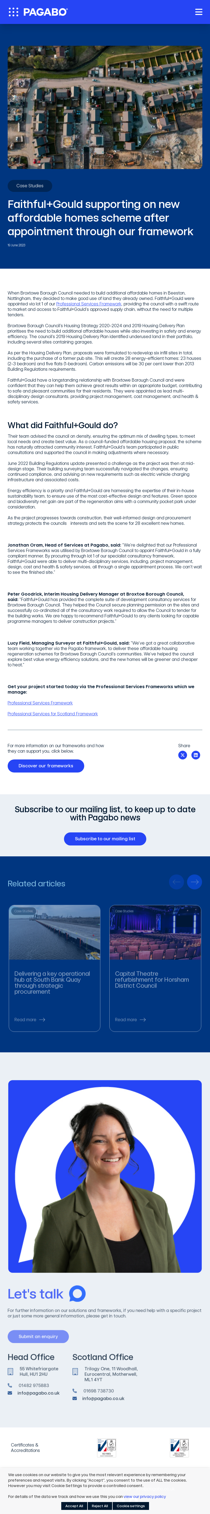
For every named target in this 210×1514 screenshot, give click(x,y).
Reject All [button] (100, 1506)
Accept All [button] (74, 1506)
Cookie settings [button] (131, 1506)
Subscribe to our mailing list (107, 839)
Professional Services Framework (88, 304)
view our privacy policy (145, 1496)
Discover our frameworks (48, 766)
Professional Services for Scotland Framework (53, 713)
